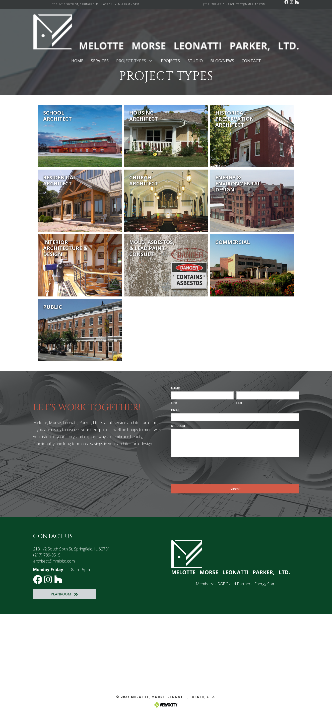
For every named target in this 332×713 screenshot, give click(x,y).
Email (175, 410)
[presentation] (209, 469)
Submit (235, 489)
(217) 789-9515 (214, 4)
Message (178, 426)
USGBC (221, 584)
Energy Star (264, 584)
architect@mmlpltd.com (246, 4)
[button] (286, 2)
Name (175, 388)
